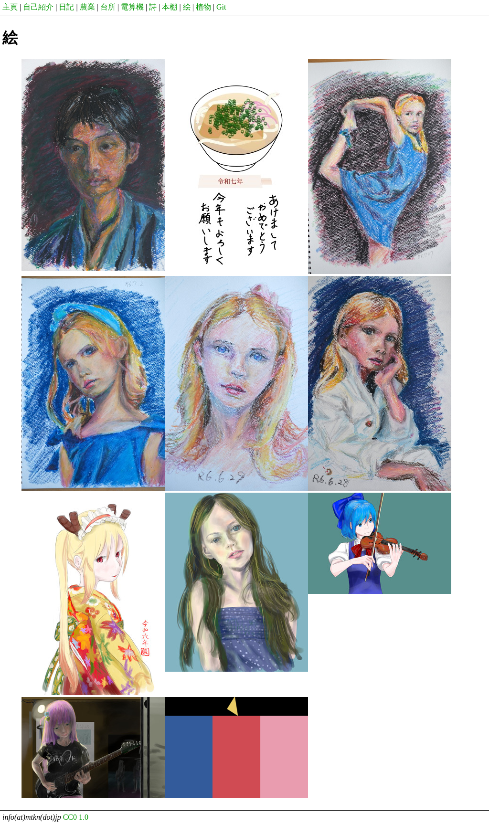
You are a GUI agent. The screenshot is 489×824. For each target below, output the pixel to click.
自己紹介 (38, 7)
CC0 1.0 (75, 817)
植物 (203, 7)
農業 (87, 7)
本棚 (169, 7)
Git (221, 7)
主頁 (10, 7)
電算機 (132, 7)
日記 (66, 7)
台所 (108, 7)
